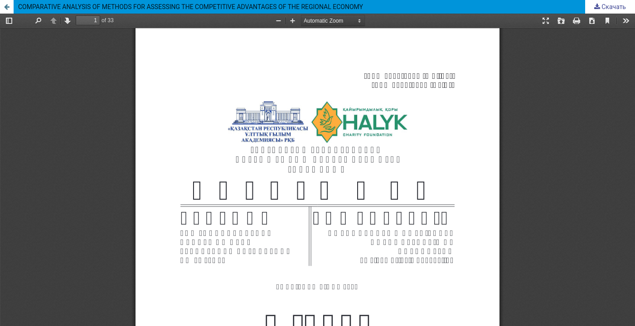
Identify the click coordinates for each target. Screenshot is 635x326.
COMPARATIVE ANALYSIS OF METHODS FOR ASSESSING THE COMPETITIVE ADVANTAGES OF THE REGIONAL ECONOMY (190, 6)
